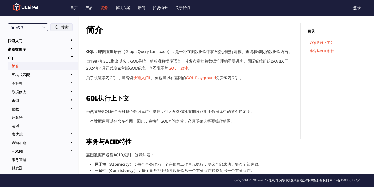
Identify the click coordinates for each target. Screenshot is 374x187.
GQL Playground (201, 77)
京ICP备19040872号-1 (345, 180)
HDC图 (17, 151)
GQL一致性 (178, 68)
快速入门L (142, 77)
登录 (357, 8)
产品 (89, 7)
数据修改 (19, 91)
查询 (15, 100)
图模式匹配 (21, 74)
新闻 (141, 7)
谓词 (15, 125)
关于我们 (182, 7)
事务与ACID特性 (322, 51)
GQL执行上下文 (321, 43)
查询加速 (19, 142)
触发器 (17, 167)
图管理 (17, 83)
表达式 (17, 134)
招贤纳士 (160, 7)
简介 (15, 66)
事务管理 (19, 159)
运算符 (17, 117)
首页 (74, 7)
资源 (104, 7)
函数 (15, 108)
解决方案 (123, 7)
